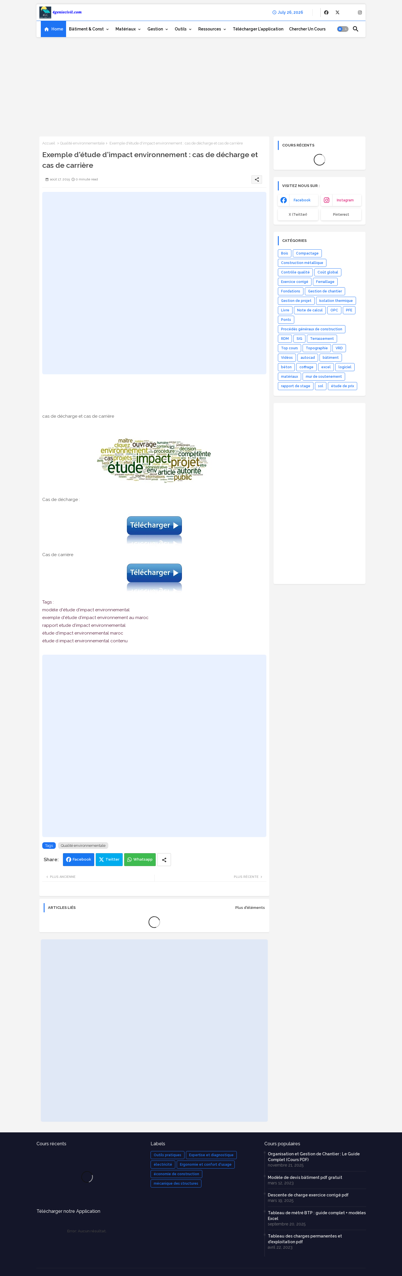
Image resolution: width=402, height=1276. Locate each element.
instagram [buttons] (345, 200)
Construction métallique (302, 263)
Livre (285, 310)
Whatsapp (143, 859)
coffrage (306, 367)
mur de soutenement (324, 377)
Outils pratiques (167, 1155)
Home (57, 29)
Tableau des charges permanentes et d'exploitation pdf (305, 1239)
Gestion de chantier (325, 291)
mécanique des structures (176, 1183)
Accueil (48, 143)
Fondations (290, 291)
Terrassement (322, 339)
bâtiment (331, 358)
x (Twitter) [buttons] (298, 215)
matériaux (289, 377)
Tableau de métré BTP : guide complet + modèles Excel (317, 1216)
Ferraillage (325, 282)
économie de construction (176, 1174)
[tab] (53, 29)
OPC (334, 310)
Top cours (289, 348)
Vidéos (287, 358)
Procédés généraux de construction (311, 329)
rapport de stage (295, 386)
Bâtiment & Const (86, 29)
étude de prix (342, 386)
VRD (339, 348)
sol (320, 386)
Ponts (286, 320)
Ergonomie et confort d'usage (206, 1165)
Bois (284, 253)
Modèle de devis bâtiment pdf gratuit (305, 1177)
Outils (180, 29)
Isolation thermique (336, 301)
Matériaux (126, 29)
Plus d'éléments (250, 907)
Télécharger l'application (258, 29)
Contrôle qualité (295, 272)
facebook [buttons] (302, 200)
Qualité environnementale (82, 143)
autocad (308, 358)
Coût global (328, 272)
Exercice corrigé (294, 282)
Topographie (317, 348)
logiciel (344, 367)
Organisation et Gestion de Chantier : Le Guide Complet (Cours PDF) (314, 1157)
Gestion (155, 29)
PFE (349, 310)
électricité (163, 1165)
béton (286, 367)
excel (326, 367)
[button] (343, 29)
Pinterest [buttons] (341, 215)
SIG (299, 339)
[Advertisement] (201, 85)
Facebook (82, 859)
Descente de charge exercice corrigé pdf (308, 1195)
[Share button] (164, 859)
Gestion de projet (296, 301)
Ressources (209, 29)
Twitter (112, 859)
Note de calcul (310, 310)
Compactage (307, 253)
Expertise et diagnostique (211, 1155)
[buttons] (326, 12)
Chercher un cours (307, 29)
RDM (285, 339)
